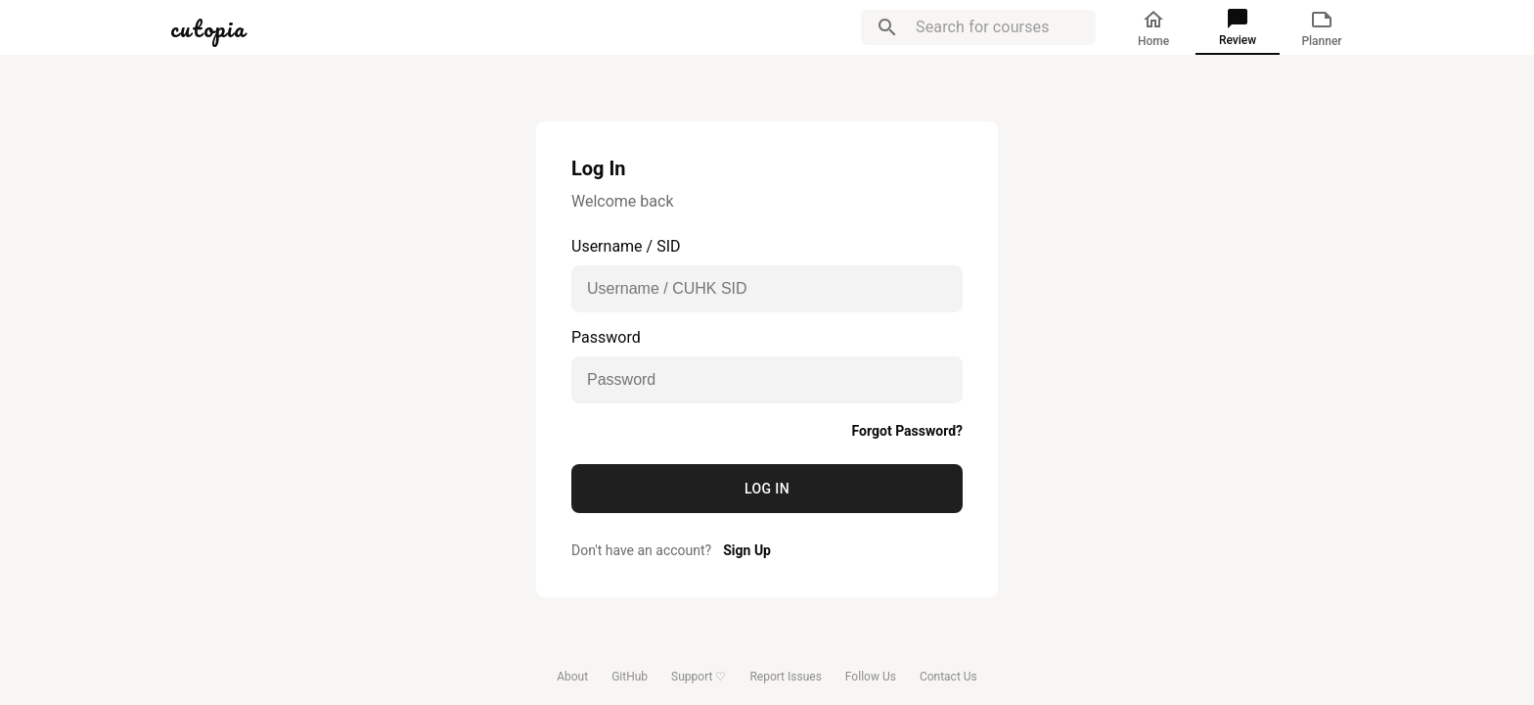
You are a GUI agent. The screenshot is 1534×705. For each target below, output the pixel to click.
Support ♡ (698, 676)
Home (1153, 28)
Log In (767, 488)
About (572, 676)
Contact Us (948, 676)
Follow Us (870, 676)
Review (1237, 27)
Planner (1321, 28)
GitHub (629, 676)
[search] (887, 27)
